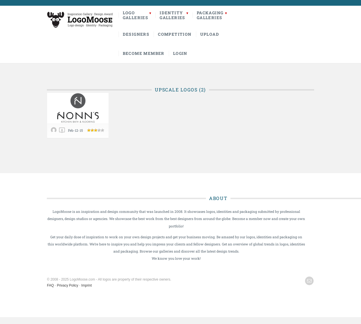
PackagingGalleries (210, 15)
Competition (174, 34)
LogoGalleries (136, 15)
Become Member (144, 53)
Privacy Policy (67, 285)
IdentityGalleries (172, 15)
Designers (136, 34)
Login (180, 53)
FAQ (50, 285)
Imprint (86, 285)
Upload (209, 34)
